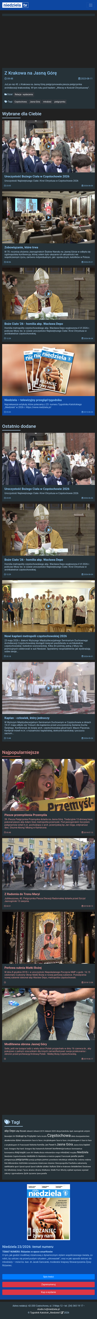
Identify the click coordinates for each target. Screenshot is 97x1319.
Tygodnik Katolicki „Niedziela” (46, 1312)
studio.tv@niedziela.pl (48, 1309)
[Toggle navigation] (91, 5)
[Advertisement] (48, 1090)
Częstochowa (21, 102)
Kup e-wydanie (48, 1292)
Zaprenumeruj (48, 1284)
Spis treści (48, 1276)
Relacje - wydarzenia (24, 94)
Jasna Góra (35, 102)
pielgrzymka (60, 102)
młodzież (47, 102)
